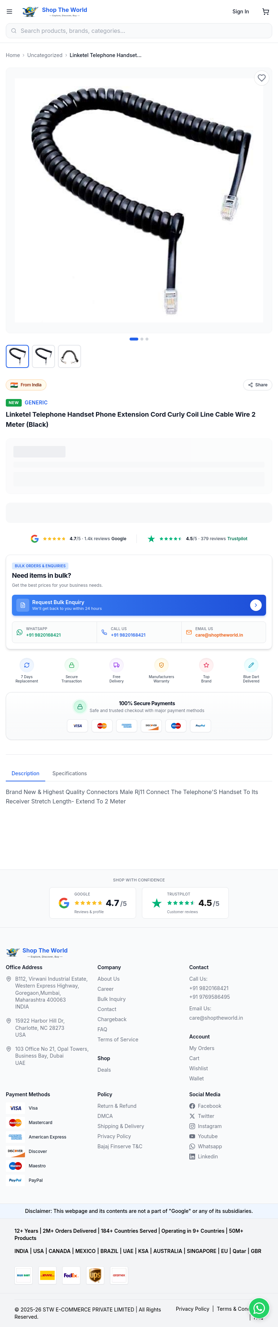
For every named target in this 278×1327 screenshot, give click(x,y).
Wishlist (198, 1068)
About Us (108, 979)
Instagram (205, 1126)
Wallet (196, 1078)
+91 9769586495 (209, 997)
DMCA (105, 1116)
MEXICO (85, 1251)
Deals (104, 1070)
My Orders (202, 1048)
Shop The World (64, 9)
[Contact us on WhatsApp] (259, 1308)
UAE (128, 1251)
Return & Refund (116, 1106)
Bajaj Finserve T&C (119, 1146)
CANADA (60, 1251)
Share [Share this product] (258, 384)
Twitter (201, 1116)
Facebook (205, 1106)
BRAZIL (109, 1251)
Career (105, 989)
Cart (194, 1058)
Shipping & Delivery (120, 1126)
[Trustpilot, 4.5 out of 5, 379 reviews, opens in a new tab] (197, 538)
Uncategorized (44, 55)
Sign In (240, 11)
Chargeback (111, 1019)
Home (13, 55)
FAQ (102, 1029)
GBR (256, 1251)
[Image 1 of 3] (134, 339)
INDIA (21, 1251)
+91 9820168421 (209, 988)
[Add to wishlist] (261, 78)
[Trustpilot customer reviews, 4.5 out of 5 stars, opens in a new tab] (185, 903)
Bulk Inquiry (111, 999)
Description (25, 773)
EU (224, 1251)
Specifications (69, 773)
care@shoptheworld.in (216, 1018)
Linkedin (203, 1156)
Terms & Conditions (240, 1309)
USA (38, 1251)
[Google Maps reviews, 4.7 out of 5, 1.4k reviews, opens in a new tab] (78, 538)
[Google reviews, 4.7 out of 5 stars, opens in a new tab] (92, 903)
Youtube (203, 1136)
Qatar (239, 1251)
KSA (143, 1251)
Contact (106, 1009)
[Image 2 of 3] (141, 339)
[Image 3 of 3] (147, 339)
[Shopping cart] (265, 11)
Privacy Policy (114, 1136)
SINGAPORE (201, 1251)
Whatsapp (205, 1146)
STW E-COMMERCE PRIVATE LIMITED (88, 1309)
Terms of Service (117, 1039)
